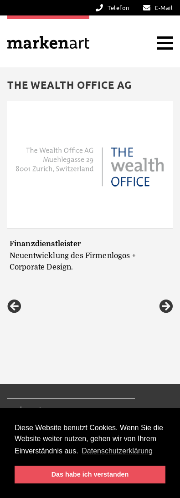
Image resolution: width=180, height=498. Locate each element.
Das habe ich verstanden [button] (90, 474)
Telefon (118, 8)
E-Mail (164, 8)
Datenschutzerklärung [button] (117, 451)
